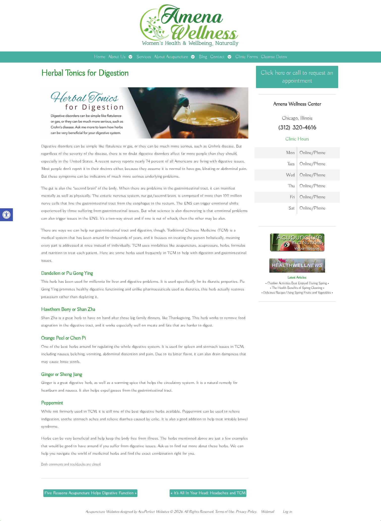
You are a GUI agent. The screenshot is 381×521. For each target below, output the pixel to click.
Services (143, 57)
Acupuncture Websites (102, 511)
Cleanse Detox (274, 57)
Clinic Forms (246, 57)
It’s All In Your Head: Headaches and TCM (208, 493)
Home (99, 57)
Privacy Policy (246, 511)
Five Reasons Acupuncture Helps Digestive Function (90, 493)
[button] (6, 214)
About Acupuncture (171, 57)
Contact (217, 57)
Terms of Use (224, 511)
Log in (287, 511)
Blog (203, 57)
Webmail (267, 511)
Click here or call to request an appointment (297, 77)
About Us (117, 57)
